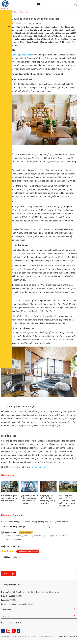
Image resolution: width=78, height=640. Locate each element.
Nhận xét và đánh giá (10, 546)
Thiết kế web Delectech (67, 636)
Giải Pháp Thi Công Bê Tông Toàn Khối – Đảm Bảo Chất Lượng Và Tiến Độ (67, 500)
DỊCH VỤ (6, 616)
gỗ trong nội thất (38, 467)
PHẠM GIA (7, 609)
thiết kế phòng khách (21, 55)
